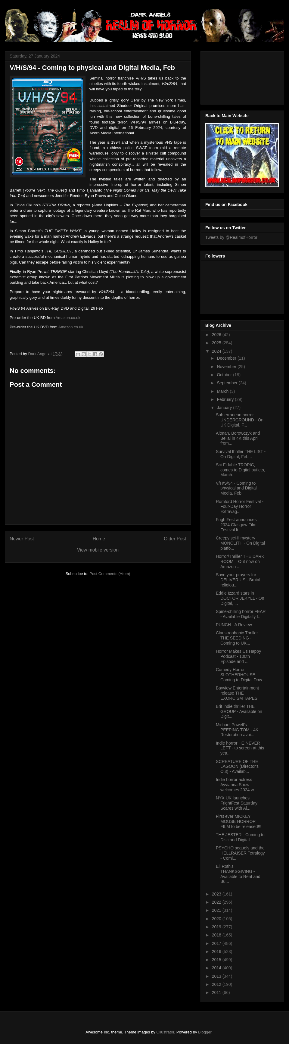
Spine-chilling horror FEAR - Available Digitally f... (241, 614)
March (223, 391)
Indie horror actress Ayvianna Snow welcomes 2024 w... (236, 784)
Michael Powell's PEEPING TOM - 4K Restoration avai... (237, 729)
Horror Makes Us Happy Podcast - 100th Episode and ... (238, 656)
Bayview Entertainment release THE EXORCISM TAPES (237, 693)
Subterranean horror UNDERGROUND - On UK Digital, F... (239, 419)
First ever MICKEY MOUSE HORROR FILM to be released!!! (238, 821)
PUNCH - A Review (234, 624)
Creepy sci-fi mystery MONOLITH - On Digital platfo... (240, 543)
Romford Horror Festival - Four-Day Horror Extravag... (239, 506)
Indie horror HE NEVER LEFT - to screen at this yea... (240, 748)
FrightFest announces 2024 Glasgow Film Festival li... (236, 524)
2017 (217, 943)
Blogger (204, 1032)
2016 (217, 951)
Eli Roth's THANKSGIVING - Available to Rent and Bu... (238, 874)
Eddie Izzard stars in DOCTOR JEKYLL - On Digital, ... (240, 598)
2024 (217, 351)
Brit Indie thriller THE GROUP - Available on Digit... (239, 711)
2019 (217, 926)
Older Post (175, 538)
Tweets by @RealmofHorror (231, 237)
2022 (217, 902)
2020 (217, 918)
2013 (217, 976)
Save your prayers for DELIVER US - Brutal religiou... (238, 579)
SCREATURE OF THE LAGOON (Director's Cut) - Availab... (237, 766)
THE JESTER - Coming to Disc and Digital (240, 837)
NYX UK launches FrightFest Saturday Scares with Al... (236, 803)
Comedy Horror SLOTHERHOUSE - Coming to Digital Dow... (240, 674)
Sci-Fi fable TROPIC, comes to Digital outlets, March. (240, 469)
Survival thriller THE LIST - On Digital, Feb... (241, 454)
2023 (217, 894)
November (227, 366)
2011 (217, 992)
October (225, 374)
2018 (217, 935)
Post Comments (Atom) (109, 573)
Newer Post (22, 538)
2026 (217, 334)
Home (99, 538)
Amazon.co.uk (67, 317)
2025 (217, 342)
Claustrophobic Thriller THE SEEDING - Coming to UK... (237, 637)
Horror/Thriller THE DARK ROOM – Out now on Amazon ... (240, 561)
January (225, 407)
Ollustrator (165, 1032)
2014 (217, 967)
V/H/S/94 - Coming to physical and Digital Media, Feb (236, 488)
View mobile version (98, 549)
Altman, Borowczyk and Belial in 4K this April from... (238, 438)
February (226, 399)
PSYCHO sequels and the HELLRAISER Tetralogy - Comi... (240, 853)
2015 (217, 959)
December (227, 358)
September (227, 382)
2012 (217, 984)
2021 (217, 910)
